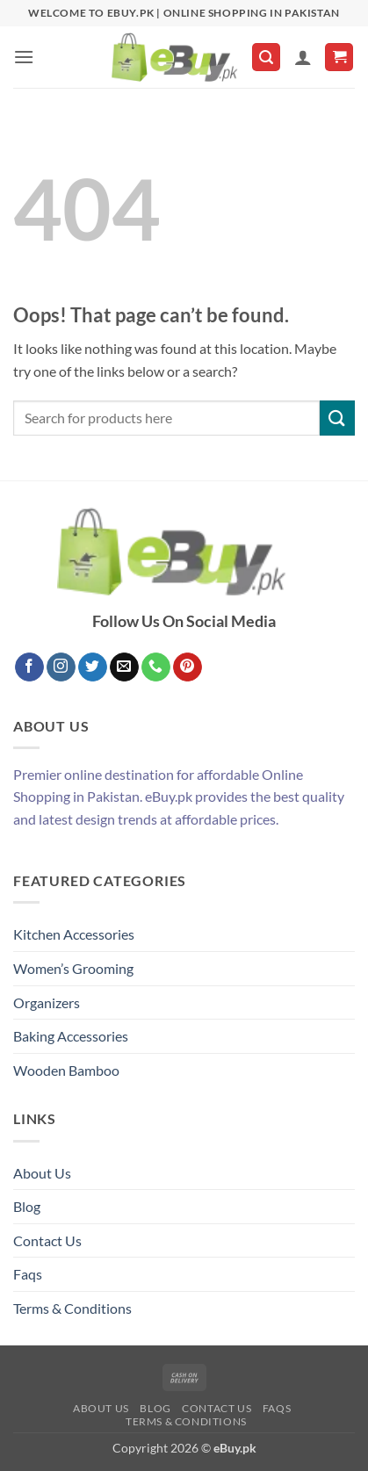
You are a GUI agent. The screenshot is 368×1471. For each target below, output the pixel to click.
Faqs (27, 1273)
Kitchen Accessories (73, 934)
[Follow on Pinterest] (187, 667)
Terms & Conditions (72, 1308)
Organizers (46, 1002)
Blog (26, 1206)
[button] (23, 56)
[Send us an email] (124, 667)
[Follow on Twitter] (92, 667)
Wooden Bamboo (66, 1070)
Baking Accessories (70, 1036)
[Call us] (155, 667)
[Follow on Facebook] (29, 667)
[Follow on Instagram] (61, 667)
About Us (42, 1173)
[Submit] (337, 417)
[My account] (303, 57)
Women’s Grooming (73, 968)
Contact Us (47, 1240)
